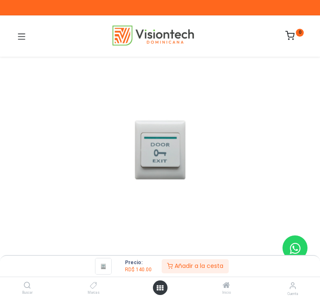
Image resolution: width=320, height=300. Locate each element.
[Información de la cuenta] (293, 285)
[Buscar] (27, 285)
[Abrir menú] (160, 288)
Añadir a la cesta (195, 266)
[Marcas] (94, 285)
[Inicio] (226, 285)
